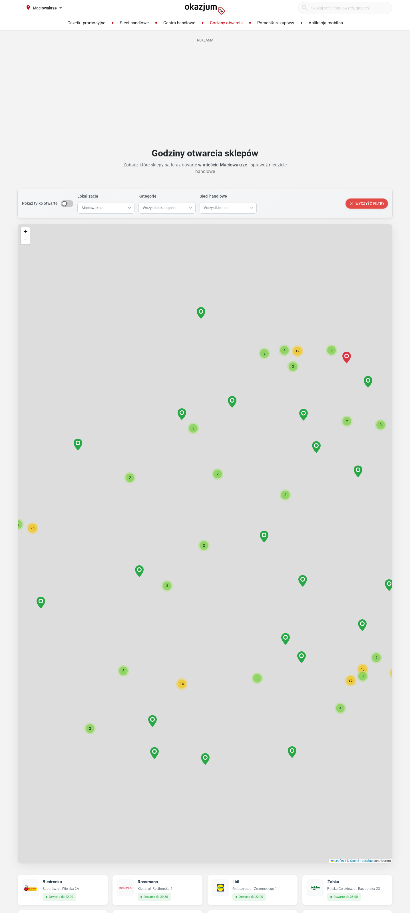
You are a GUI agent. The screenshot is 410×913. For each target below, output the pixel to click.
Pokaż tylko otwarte (40, 203)
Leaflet (337, 861)
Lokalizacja (87, 196)
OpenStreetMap (361, 861)
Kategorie (147, 196)
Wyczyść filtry (367, 203)
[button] (204, 545)
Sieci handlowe (213, 196)
